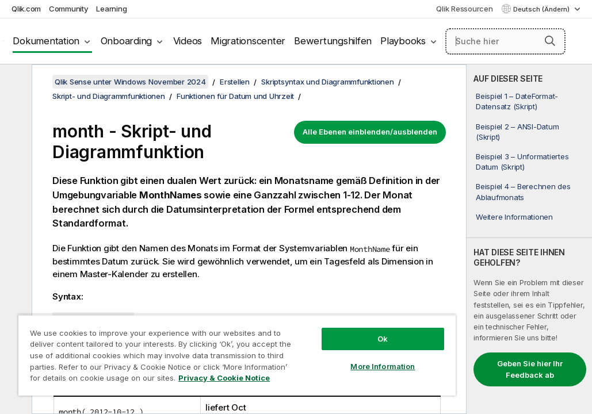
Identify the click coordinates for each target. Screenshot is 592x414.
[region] (190, 345)
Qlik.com (26, 8)
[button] (550, 41)
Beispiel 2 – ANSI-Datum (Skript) (517, 131)
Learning (111, 8)
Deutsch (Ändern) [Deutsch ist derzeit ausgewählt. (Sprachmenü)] (542, 9)
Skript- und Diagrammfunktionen (108, 96)
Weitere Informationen (514, 216)
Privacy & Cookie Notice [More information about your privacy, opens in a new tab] (111, 380)
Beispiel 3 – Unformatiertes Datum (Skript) (522, 161)
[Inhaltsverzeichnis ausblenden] (14, 82)
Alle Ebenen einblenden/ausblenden (370, 131)
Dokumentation (46, 41)
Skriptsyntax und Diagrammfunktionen (327, 81)
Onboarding (126, 41)
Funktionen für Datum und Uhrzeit (235, 96)
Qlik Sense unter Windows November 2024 (130, 81)
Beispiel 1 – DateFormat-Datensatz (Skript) (517, 101)
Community (69, 8)
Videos (188, 41)
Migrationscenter (248, 41)
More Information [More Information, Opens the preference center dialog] (303, 346)
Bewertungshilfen (333, 41)
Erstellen (235, 81)
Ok (303, 318)
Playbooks (403, 41)
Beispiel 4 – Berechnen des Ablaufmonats (523, 191)
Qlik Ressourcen (464, 8)
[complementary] (529, 239)
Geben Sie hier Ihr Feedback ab (530, 369)
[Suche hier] (505, 41)
